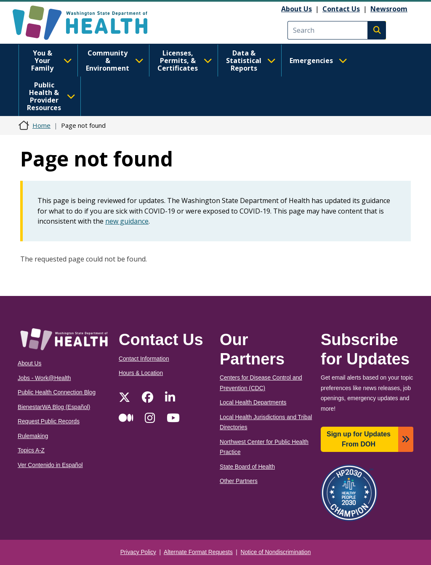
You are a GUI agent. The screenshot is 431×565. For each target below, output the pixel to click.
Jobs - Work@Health (44, 378)
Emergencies (318, 60)
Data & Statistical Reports (251, 60)
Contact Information (144, 359)
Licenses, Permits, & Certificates (184, 60)
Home (41, 125)
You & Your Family (51, 60)
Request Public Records (49, 421)
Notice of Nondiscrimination (276, 552)
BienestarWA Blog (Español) (54, 407)
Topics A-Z (31, 450)
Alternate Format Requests (198, 552)
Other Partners (239, 481)
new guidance (127, 221)
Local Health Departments (253, 402)
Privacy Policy (138, 552)
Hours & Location (141, 373)
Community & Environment (115, 60)
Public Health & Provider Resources (51, 96)
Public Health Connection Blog (57, 392)
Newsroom (388, 8)
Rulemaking (33, 436)
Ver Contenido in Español (50, 465)
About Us (296, 8)
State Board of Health (247, 467)
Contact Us (341, 8)
